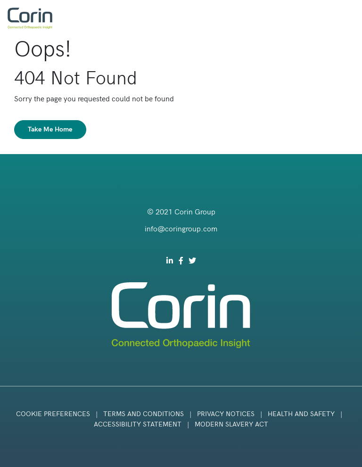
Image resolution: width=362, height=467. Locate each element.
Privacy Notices (226, 414)
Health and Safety (302, 414)
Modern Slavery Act (231, 424)
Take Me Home (50, 129)
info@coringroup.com (181, 229)
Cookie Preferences (53, 414)
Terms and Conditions (143, 414)
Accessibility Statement (137, 424)
